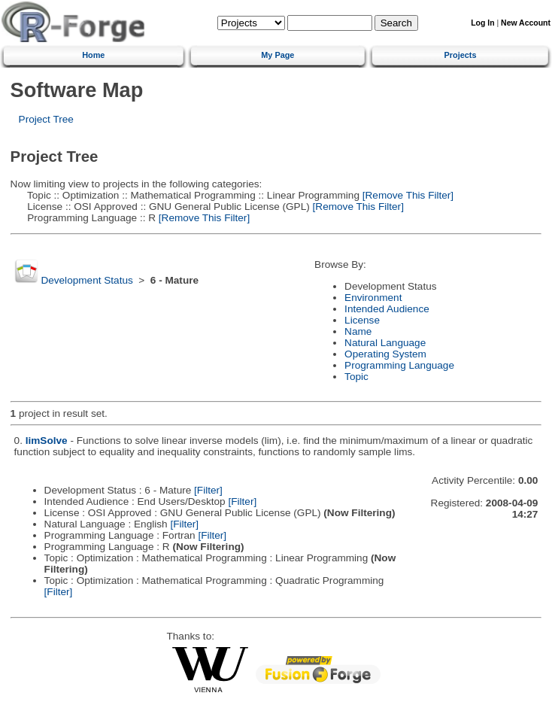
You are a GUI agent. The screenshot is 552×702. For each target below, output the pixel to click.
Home (93, 54)
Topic (356, 376)
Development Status (86, 280)
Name (358, 331)
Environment (373, 297)
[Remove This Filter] (406, 195)
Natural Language (385, 342)
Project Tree (46, 119)
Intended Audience (386, 309)
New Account (525, 23)
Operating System (385, 354)
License (362, 320)
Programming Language (399, 365)
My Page (277, 54)
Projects (460, 54)
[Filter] (208, 490)
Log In (482, 23)
